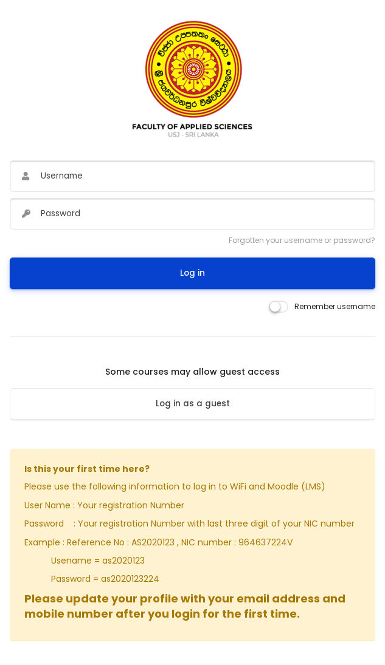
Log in (192, 273)
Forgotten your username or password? (302, 240)
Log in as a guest (193, 403)
